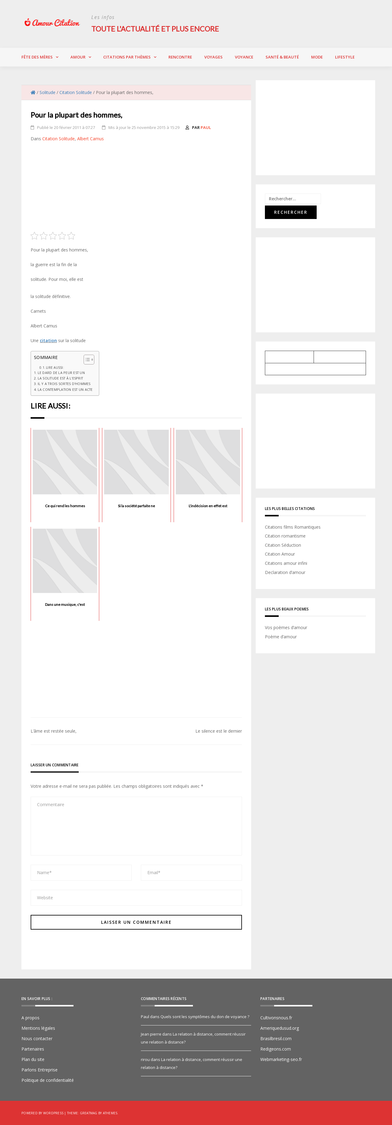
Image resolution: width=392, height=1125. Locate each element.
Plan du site (32, 1059)
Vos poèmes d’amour (286, 627)
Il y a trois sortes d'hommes (64, 383)
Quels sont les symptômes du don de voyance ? (204, 1016)
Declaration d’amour (285, 572)
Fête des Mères (37, 56)
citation (48, 340)
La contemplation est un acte (65, 389)
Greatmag (88, 1113)
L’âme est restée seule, (54, 731)
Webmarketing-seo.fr (281, 1059)
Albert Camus (90, 138)
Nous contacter (36, 1038)
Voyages (213, 56)
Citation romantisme (285, 536)
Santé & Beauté (282, 56)
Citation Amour (280, 554)
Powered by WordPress (42, 1113)
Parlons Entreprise (39, 1069)
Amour (77, 56)
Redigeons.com (275, 1048)
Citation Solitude (58, 138)
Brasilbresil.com (276, 1038)
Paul (206, 127)
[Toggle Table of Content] (86, 359)
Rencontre (180, 56)
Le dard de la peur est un (61, 372)
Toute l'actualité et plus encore (156, 28)
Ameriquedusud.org (279, 1028)
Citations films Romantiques (293, 527)
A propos (30, 1017)
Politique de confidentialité (47, 1080)
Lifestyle (345, 56)
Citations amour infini (286, 563)
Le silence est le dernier (218, 731)
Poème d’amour (281, 636)
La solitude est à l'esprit (60, 378)
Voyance (244, 56)
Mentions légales (38, 1028)
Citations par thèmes (127, 56)
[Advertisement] (136, 189)
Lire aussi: (55, 367)
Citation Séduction (283, 545)
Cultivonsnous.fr (276, 1017)
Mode (317, 56)
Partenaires (32, 1048)
